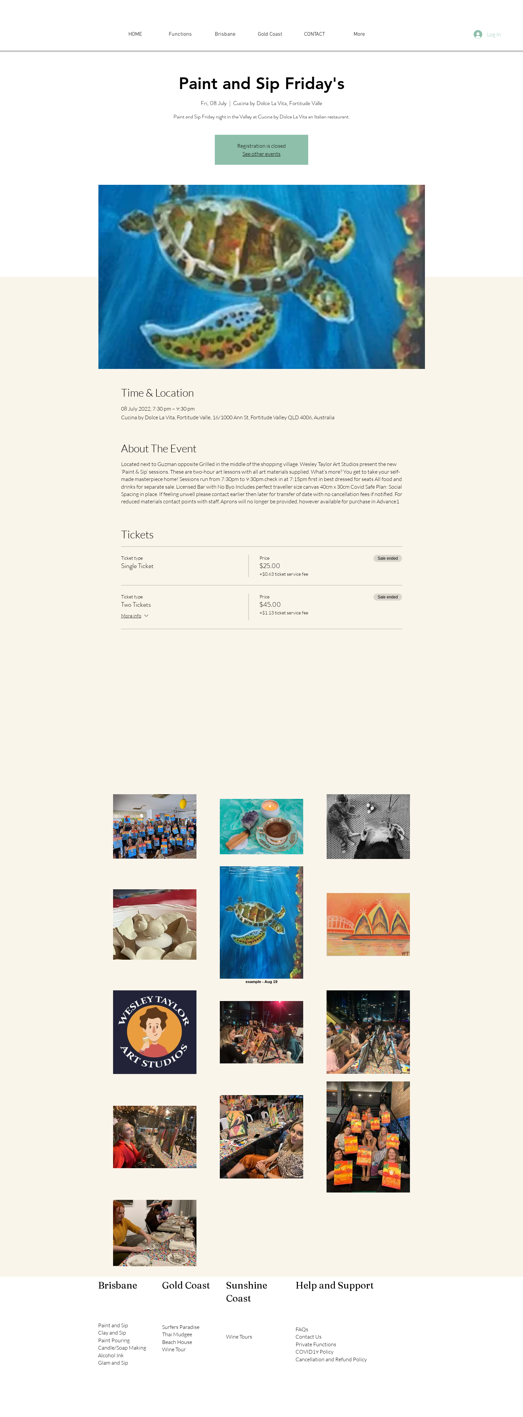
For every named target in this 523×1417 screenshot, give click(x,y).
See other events (261, 153)
